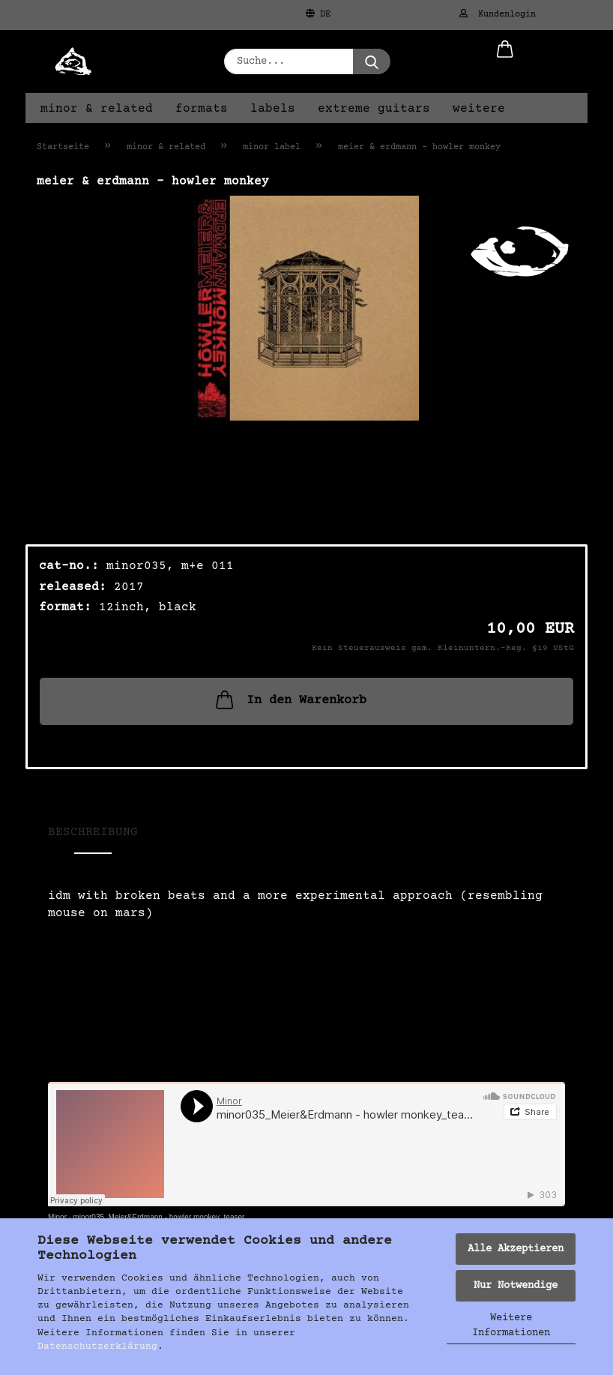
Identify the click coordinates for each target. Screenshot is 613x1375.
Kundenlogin (497, 14)
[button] (505, 61)
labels (272, 108)
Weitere (479, 108)
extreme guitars (374, 108)
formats (201, 108)
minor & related (96, 108)
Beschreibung (93, 832)
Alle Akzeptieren (516, 1249)
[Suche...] (371, 61)
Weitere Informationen (511, 1325)
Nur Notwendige (516, 1286)
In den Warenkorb (289, 699)
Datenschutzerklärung (97, 1346)
